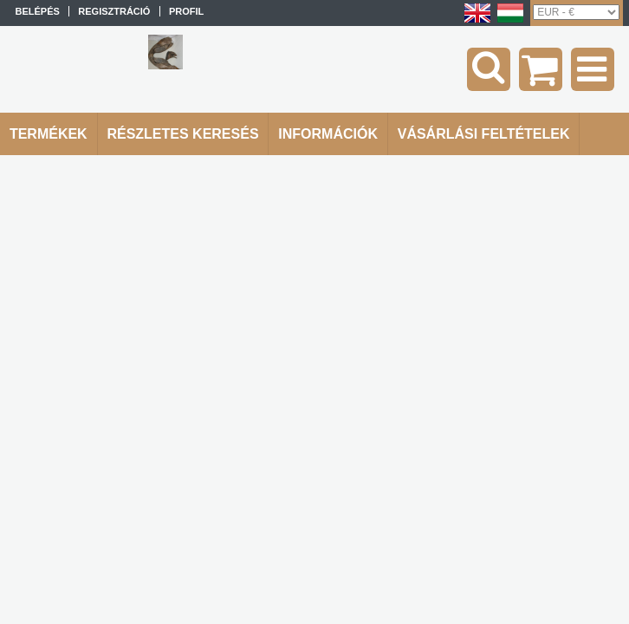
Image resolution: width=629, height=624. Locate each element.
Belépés (37, 11)
